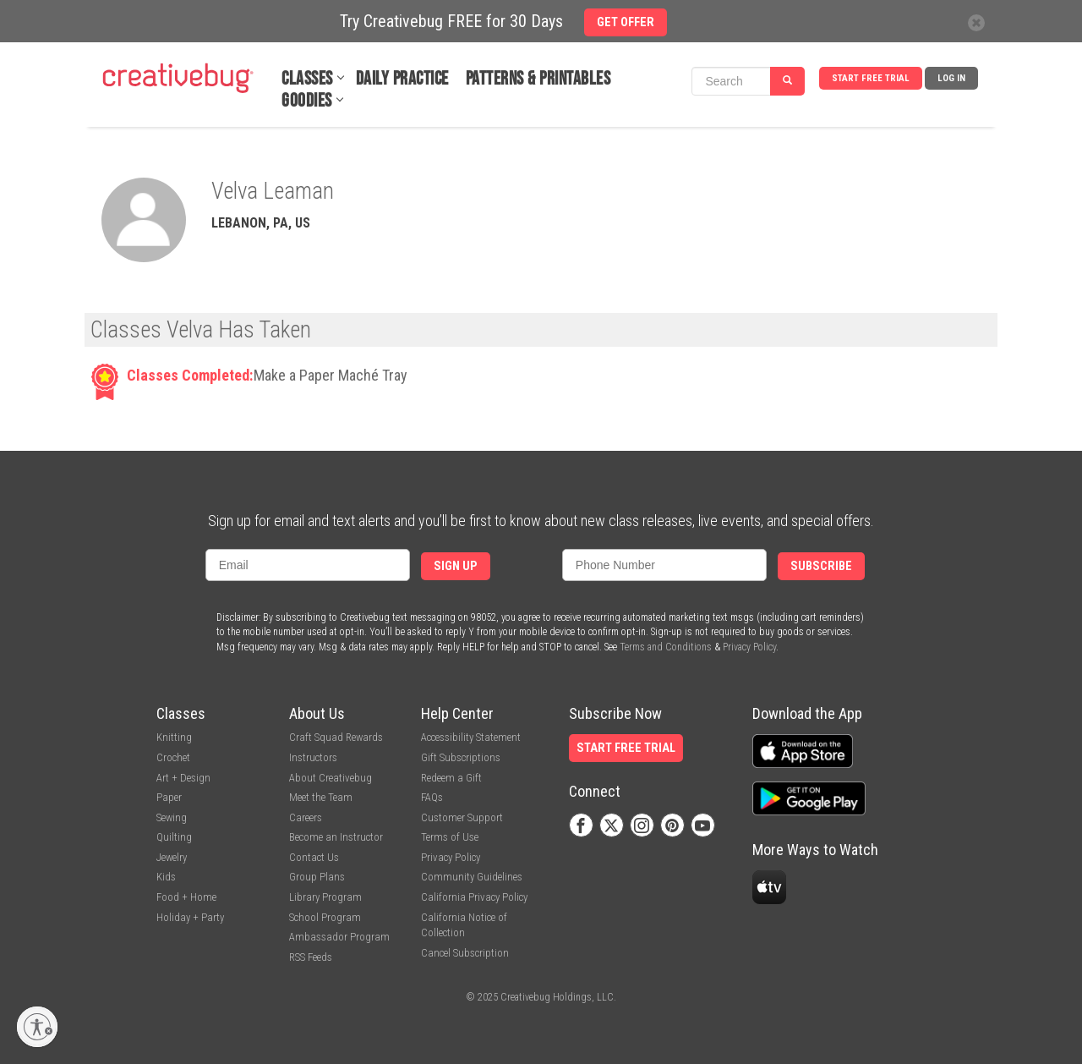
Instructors (313, 757)
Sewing (171, 817)
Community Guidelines (471, 876)
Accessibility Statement (471, 737)
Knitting (174, 737)
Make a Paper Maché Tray (330, 375)
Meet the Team (320, 797)
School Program (325, 917)
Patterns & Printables (538, 79)
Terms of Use (449, 837)
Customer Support (462, 817)
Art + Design (183, 777)
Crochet (173, 757)
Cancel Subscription (465, 952)
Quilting (174, 837)
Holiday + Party (190, 917)
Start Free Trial (871, 78)
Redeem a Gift (451, 777)
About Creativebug (330, 777)
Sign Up (456, 566)
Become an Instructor (336, 837)
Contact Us (314, 857)
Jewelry (171, 857)
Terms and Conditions (666, 647)
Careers (305, 817)
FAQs (432, 797)
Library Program (325, 897)
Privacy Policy (749, 647)
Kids (166, 876)
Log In (951, 78)
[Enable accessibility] (37, 1026)
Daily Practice (402, 79)
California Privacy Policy (474, 897)
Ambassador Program (339, 936)
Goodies (306, 101)
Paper (169, 797)
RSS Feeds (310, 957)
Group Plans (317, 876)
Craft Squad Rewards (336, 737)
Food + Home (186, 897)
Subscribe (821, 566)
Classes (307, 79)
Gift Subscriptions (460, 757)
